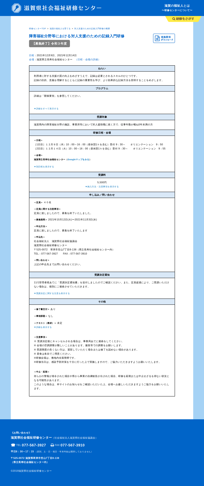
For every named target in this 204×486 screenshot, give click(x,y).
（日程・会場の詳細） (87, 59)
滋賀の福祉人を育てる (60, 28)
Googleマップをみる (78, 159)
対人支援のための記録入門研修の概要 (92, 28)
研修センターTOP (37, 28)
